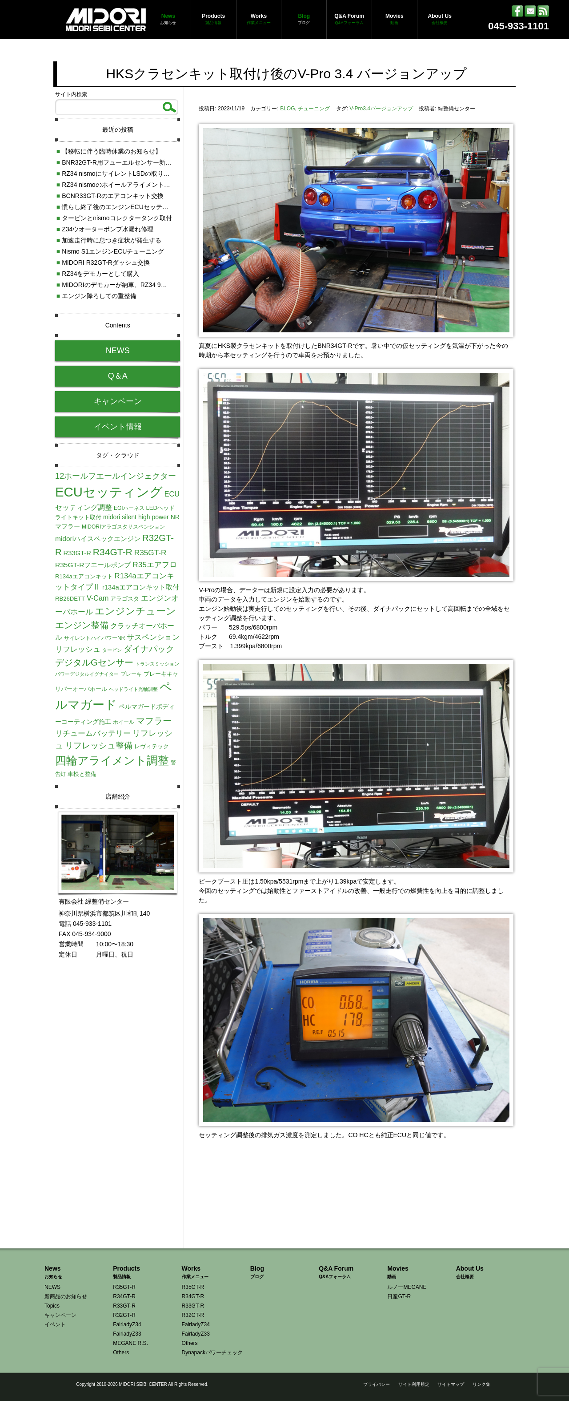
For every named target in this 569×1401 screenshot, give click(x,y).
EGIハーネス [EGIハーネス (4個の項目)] (129, 508)
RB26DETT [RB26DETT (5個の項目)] (70, 598)
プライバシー (376, 1384)
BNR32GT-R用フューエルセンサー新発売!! (118, 162)
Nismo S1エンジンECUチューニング (110, 251)
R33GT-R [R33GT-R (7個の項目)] (77, 553)
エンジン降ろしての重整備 (96, 295)
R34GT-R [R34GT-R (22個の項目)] (112, 552)
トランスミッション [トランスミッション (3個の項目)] (157, 663)
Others (121, 1352)
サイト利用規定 (413, 1384)
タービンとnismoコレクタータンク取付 (114, 218)
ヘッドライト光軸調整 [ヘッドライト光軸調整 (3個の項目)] (133, 689)
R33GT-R (124, 1306)
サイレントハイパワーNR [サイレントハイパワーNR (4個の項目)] (94, 638)
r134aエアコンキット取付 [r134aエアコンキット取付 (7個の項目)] (140, 587)
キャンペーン (118, 401)
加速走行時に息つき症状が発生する (108, 240)
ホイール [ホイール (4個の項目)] (123, 722)
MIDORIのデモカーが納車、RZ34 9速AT (115, 284)
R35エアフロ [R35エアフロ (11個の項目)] (154, 564)
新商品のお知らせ (65, 1296)
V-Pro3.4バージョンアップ (381, 108)
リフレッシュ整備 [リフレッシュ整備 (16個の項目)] (98, 745)
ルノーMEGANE (406, 1287)
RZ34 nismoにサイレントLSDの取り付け (116, 173)
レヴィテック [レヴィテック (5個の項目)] (151, 746)
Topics (52, 1306)
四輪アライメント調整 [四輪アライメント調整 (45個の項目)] (112, 760)
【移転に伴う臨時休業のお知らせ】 (108, 151)
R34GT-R (124, 1296)
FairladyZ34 (127, 1324)
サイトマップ (450, 1384)
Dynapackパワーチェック (212, 1352)
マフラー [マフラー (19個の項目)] (154, 721)
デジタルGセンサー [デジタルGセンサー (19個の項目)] (94, 662)
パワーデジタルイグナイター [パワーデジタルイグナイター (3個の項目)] (87, 674)
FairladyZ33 (127, 1334)
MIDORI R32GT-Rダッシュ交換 (103, 262)
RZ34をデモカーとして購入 (98, 273)
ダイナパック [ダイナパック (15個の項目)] (149, 649)
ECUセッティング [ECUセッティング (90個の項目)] (109, 491)
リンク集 (481, 1384)
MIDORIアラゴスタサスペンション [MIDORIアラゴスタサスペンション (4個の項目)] (123, 527)
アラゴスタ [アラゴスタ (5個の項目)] (124, 598)
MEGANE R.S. (130, 1343)
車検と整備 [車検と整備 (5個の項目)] (82, 774)
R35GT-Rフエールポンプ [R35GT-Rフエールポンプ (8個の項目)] (93, 565)
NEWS (118, 350)
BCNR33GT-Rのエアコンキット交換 (110, 195)
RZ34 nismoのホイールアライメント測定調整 (122, 184)
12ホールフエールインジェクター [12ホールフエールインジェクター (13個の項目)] (115, 476)
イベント (55, 1324)
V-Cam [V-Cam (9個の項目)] (97, 598)
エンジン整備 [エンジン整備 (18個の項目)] (81, 625)
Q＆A (118, 375)
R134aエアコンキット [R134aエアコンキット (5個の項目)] (84, 576)
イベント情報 (118, 426)
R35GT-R (124, 1287)
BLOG (287, 108)
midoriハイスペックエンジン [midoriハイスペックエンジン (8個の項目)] (97, 538)
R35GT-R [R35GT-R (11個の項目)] (150, 552)
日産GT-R (399, 1296)
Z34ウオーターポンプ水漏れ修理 (104, 229)
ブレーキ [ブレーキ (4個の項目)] (131, 674)
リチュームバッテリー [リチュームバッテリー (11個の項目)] (93, 733)
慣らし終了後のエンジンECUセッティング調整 (124, 206)
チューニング (314, 108)
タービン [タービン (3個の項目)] (112, 650)
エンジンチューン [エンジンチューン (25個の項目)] (135, 611)
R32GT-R (124, 1315)
